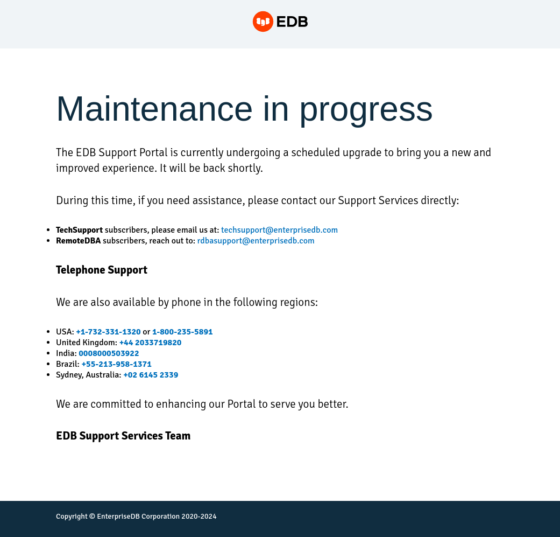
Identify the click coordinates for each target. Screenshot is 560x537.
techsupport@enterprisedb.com (279, 230)
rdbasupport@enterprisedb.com (256, 240)
